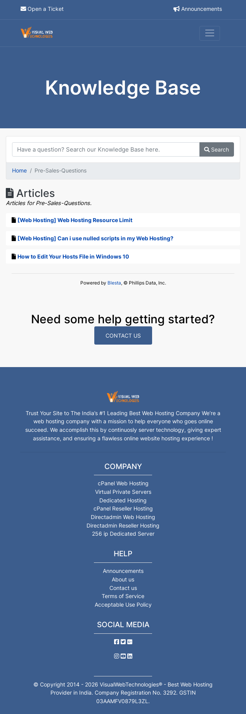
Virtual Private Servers (123, 491)
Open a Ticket (46, 8)
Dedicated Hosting (123, 500)
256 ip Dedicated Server (123, 533)
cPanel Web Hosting (123, 483)
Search (216, 149)
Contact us (123, 588)
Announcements (201, 8)
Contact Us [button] (123, 335)
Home (19, 170)
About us (123, 579)
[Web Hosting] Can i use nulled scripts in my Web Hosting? (95, 238)
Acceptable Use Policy (123, 604)
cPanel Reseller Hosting (123, 508)
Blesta (114, 283)
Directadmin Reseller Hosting (123, 525)
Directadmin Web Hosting (123, 517)
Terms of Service (123, 596)
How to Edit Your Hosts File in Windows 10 (73, 256)
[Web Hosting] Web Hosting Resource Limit (74, 220)
